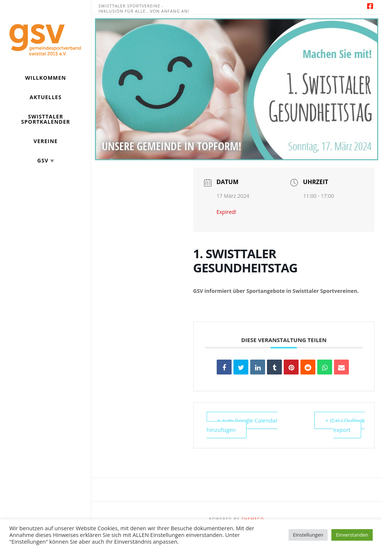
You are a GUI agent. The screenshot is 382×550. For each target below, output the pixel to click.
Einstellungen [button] (308, 534)
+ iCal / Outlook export (345, 425)
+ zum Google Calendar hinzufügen (242, 425)
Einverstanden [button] (352, 534)
